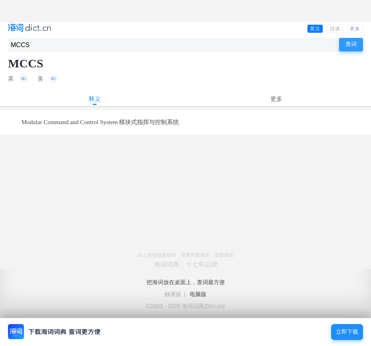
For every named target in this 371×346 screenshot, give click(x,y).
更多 (355, 29)
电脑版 (198, 294)
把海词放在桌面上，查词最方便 (186, 282)
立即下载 (347, 332)
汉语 (335, 29)
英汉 (315, 29)
